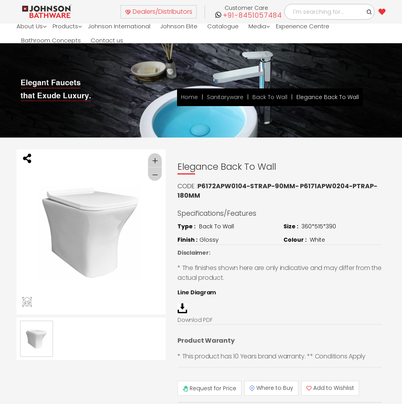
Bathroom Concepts (51, 40)
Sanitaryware (225, 97)
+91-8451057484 (252, 15)
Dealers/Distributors (158, 11)
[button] (369, 12)
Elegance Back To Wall (327, 97)
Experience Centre (302, 26)
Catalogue (223, 26)
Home (189, 97)
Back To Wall (269, 97)
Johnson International (119, 26)
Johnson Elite (178, 26)
